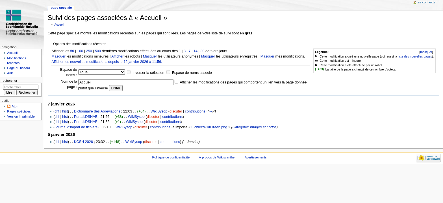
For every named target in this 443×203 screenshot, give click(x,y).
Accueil (59, 24)
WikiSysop (159, 111)
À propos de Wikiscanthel (217, 157)
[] (426, 52)
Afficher (117, 56)
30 (202, 51)
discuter (176, 111)
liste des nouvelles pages (415, 56)
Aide (10, 73)
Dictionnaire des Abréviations (97, 111)
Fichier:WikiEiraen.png (209, 127)
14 (195, 51)
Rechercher (9, 80)
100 (80, 51)
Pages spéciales (19, 111)
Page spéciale (61, 7)
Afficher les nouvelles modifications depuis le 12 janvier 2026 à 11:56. (106, 62)
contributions (195, 111)
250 (89, 51)
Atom (15, 106)
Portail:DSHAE (85, 117)
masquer (426, 52)
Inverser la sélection (148, 73)
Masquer (58, 56)
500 (98, 51)
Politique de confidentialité (171, 157)
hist (65, 111)
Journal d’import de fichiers (76, 127)
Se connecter (427, 2)
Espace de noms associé (192, 73)
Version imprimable (20, 116)
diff (57, 111)
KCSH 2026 (83, 142)
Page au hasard (18, 68)
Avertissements (256, 157)
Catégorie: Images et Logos (255, 127)
